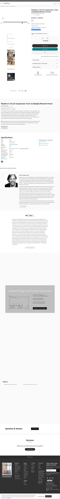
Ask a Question (35, 429)
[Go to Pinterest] (19, 91)
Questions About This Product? (52, 75)
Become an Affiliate (33, 472)
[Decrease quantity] (43, 38)
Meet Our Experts (32, 468)
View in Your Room (26, 478)
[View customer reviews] (49, 480)
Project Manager (25, 470)
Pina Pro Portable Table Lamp (41, 478)
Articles (39, 464)
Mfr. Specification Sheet (44, 143)
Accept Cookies (48, 496)
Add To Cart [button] (45, 46)
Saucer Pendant (40, 480)
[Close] (58, 496)
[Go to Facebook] (47, 478)
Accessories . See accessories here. (39, 34)
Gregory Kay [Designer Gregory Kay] (34, 13)
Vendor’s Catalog (4, 158)
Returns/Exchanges (18, 467)
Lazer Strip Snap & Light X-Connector (41, 476)
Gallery (39, 466)
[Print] (25, 91)
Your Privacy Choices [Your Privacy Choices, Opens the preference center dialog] (41, 496)
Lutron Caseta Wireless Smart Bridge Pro (40, 482)
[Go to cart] (58, 3)
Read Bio (13, 109)
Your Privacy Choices (17, 472)
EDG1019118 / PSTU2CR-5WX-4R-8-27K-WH (30, 384)
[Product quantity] (45, 38)
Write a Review (30, 449)
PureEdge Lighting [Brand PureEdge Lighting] (41, 13)
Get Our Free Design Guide (6, 476)
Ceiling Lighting (7, 6)
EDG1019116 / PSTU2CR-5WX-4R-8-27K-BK (10, 384)
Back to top (30, 457)
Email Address (49, 470)
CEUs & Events (26, 473)
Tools (24, 483)
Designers (39, 469)
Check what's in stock (35, 25)
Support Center (17, 465)
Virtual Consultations (26, 468)
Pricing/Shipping (17, 468)
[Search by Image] (55, 4)
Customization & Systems (26, 475)
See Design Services (38, 75)
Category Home (2, 6)
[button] (1, 3)
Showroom (33, 466)
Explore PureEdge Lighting (30, 247)
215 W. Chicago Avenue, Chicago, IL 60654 (52, 490)
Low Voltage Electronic (13, 144)
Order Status (17, 473)
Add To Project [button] (45, 49)
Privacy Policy (52, 474)
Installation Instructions (44, 145)
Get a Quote (17, 477)
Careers (32, 470)
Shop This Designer (23, 206)
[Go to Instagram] (52, 478)
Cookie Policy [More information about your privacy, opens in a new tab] (9, 497)
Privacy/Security (17, 470)
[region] (30, 496)
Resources (25, 484)
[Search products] (52, 4)
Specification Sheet (43, 141)
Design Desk (25, 465)
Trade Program (26, 472)
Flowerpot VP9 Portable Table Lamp (41, 473)
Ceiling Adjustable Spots (12, 6)
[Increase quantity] (47, 38)
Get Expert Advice (18, 479)
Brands (39, 467)
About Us (32, 464)
